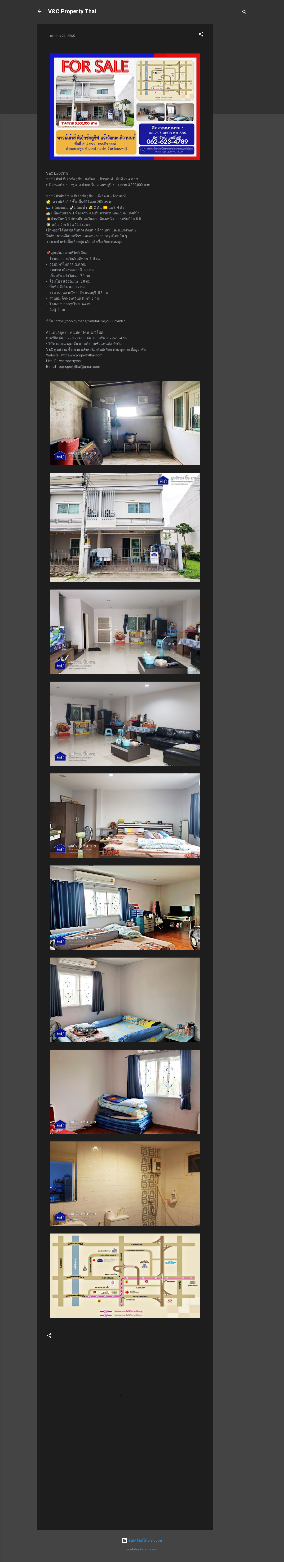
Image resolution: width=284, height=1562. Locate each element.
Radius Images (148, 1549)
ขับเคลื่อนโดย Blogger (142, 1540)
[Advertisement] (232, 95)
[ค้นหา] (244, 13)
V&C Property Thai (72, 11)
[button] (201, 35)
